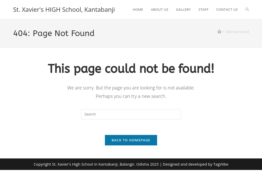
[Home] (219, 31)
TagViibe (220, 164)
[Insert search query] (131, 114)
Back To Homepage (131, 140)
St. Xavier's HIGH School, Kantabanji (64, 9)
